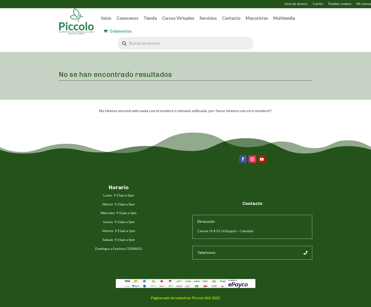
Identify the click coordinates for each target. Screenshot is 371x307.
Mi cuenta (363, 4)
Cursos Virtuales (178, 18)
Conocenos (127, 18)
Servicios (208, 18)
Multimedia (284, 18)
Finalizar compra (339, 4)
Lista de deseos (296, 4)
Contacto (231, 18)
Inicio (106, 18)
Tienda (150, 18)
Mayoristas (257, 18)
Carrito (318, 4)
